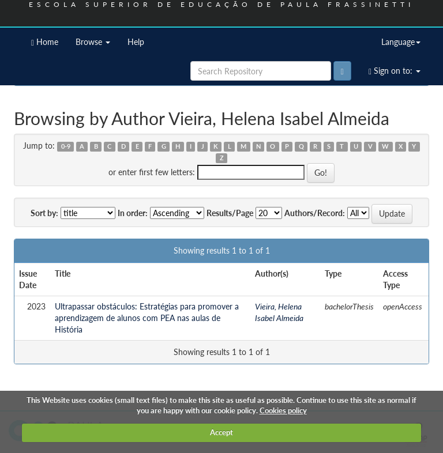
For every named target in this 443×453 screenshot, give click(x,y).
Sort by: (44, 213)
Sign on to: (395, 71)
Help (135, 42)
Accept (221, 432)
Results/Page (230, 213)
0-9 (65, 146)
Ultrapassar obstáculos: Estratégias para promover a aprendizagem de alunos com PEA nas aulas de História (147, 317)
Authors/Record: (314, 213)
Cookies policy (283, 410)
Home (44, 42)
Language (401, 42)
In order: (133, 213)
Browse (93, 42)
